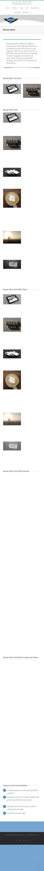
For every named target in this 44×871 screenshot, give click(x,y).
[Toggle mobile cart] (36, 18)
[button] (4, 91)
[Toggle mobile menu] (40, 18)
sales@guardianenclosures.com (22, 4)
